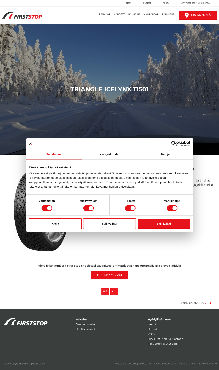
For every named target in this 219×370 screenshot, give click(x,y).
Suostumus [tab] (54, 154)
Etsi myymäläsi (109, 275)
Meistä (127, 3)
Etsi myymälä (198, 15)
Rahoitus (168, 14)
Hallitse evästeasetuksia (163, 363)
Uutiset (147, 3)
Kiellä (55, 223)
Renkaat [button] (104, 14)
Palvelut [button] (134, 14)
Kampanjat (151, 14)
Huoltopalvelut (85, 329)
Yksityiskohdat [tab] (109, 154)
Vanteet (119, 14)
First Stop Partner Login (163, 343)
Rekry (166, 3)
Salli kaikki (164, 223)
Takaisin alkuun (196, 303)
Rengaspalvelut (86, 324)
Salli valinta (109, 223)
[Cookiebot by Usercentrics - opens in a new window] (174, 143)
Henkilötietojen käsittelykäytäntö (198, 363)
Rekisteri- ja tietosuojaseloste (130, 363)
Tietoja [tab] (165, 154)
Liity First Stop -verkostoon (196, 3)
